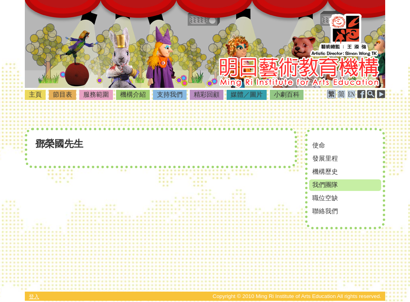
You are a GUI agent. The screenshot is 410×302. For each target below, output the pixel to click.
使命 (318, 145)
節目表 (62, 94)
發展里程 (325, 158)
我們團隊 (325, 184)
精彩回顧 (206, 94)
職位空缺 (325, 198)
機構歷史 (325, 171)
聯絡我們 (325, 211)
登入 (34, 297)
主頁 (35, 94)
